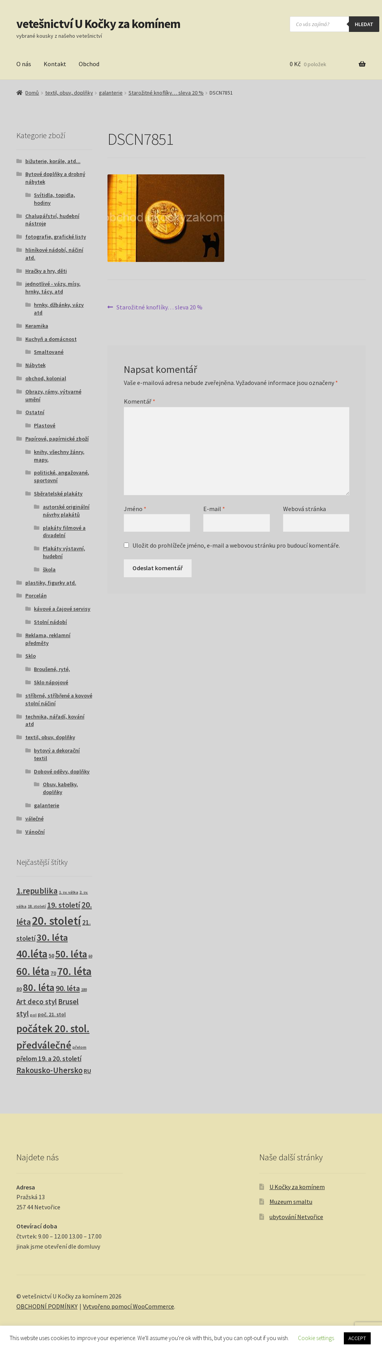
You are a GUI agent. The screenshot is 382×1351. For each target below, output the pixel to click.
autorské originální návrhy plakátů (66, 510)
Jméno (135, 509)
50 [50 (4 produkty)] (51, 955)
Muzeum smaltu (290, 1201)
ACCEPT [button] (357, 1338)
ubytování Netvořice (296, 1217)
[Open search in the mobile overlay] (334, 24)
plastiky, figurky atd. (50, 582)
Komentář (139, 401)
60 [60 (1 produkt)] (90, 956)
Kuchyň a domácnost (51, 339)
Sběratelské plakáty (58, 493)
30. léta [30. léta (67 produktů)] (52, 937)
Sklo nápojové (51, 682)
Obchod (89, 64)
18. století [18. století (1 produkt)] (37, 906)
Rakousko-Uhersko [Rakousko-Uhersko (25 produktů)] (49, 1070)
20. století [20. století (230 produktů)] (56, 921)
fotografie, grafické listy (55, 236)
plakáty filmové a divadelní (64, 531)
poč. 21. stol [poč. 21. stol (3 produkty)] (52, 1014)
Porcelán (36, 595)
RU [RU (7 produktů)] (87, 1071)
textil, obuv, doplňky (69, 92)
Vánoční (35, 831)
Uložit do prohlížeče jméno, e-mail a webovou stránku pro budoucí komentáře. (236, 545)
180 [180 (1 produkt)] (84, 989)
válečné (34, 818)
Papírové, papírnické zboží (57, 438)
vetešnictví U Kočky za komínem (98, 24)
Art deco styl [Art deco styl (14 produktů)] (36, 1001)
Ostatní (34, 412)
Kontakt (55, 64)
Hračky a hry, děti (46, 270)
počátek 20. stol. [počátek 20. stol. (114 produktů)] (53, 1028)
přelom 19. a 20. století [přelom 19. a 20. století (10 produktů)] (48, 1058)
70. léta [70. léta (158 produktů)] (74, 971)
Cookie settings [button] (316, 1338)
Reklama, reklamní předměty (47, 639)
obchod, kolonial (45, 378)
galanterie (111, 92)
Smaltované (48, 351)
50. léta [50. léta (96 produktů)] (71, 953)
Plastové (44, 425)
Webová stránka (304, 509)
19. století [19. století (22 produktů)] (63, 905)
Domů (32, 92)
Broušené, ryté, (52, 669)
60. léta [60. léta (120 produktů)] (32, 971)
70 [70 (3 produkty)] (53, 973)
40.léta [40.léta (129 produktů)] (32, 953)
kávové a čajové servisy (62, 608)
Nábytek (35, 365)
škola (49, 569)
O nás (23, 64)
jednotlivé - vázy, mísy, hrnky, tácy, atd (53, 287)
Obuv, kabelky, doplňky (60, 788)
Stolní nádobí (50, 621)
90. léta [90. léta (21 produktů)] (68, 988)
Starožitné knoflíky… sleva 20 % (166, 92)
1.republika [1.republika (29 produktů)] (37, 890)
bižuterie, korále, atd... (53, 161)
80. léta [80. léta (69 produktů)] (39, 988)
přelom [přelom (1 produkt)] (79, 1047)
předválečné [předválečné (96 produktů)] (43, 1044)
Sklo (30, 655)
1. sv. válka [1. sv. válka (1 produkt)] (68, 892)
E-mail (214, 509)
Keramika (36, 325)
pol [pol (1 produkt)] (33, 1014)
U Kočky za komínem (297, 1187)
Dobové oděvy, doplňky (62, 771)
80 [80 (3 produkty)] (19, 989)
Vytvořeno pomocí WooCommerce (128, 1306)
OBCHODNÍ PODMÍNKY (46, 1306)
